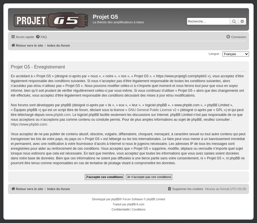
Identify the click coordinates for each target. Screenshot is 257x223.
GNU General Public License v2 (152, 110)
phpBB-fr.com (136, 204)
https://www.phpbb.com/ (29, 124)
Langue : (215, 53)
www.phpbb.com (58, 115)
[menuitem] (41, 37)
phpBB (115, 199)
